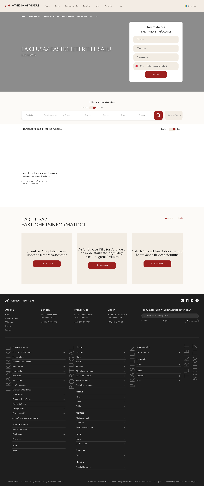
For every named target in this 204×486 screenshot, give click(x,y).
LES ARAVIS (82, 17)
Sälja (57, 6)
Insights (86, 6)
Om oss (8, 315)
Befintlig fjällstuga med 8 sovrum (39, 173)
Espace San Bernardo (21, 362)
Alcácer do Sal (82, 418)
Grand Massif (18, 413)
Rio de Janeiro (143, 348)
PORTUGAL (72, 367)
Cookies (24, 482)
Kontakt (108, 6)
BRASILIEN (133, 366)
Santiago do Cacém (84, 427)
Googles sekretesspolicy (164, 482)
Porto (78, 434)
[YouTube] (197, 300)
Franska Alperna (20, 348)
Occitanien (17, 434)
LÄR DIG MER (47, 264)
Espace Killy (17, 395)
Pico (78, 455)
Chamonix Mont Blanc (22, 390)
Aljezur (79, 397)
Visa (172, 129)
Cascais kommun (83, 376)
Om (97, 6)
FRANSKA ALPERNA (65, 17)
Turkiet (187, 346)
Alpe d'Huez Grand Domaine (25, 418)
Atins (138, 364)
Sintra (78, 362)
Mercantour (17, 367)
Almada (79, 367)
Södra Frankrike (20, 425)
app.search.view (92, 107)
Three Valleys (18, 357)
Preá (138, 381)
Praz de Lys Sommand (22, 352)
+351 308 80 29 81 (82, 322)
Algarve (79, 392)
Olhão (78, 406)
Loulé (78, 402)
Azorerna (80, 451)
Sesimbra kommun (84, 385)
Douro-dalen (81, 444)
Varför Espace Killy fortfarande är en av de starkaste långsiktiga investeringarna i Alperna (102, 253)
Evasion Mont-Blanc (21, 399)
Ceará (139, 371)
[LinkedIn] (192, 300)
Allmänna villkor (12, 482)
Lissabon (80, 348)
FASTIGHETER (35, 17)
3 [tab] (170, 218)
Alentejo (80, 413)
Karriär (8, 330)
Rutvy (100, 108)
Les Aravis (17, 371)
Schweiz (196, 346)
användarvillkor (186, 482)
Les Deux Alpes (19, 385)
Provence (16, 439)
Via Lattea (17, 381)
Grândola (80, 423)
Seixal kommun (83, 381)
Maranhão (141, 359)
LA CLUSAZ (95, 17)
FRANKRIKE (49, 17)
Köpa (47, 6)
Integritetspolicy (37, 482)
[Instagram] (182, 300)
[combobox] (140, 66)
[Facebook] (187, 300)
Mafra (78, 357)
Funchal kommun (83, 467)
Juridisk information (55, 482)
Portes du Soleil (19, 404)
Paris (14, 446)
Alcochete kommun (84, 371)
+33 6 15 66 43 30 (115, 322)
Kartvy (84, 108)
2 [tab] (168, 218)
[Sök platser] (121, 6)
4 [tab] (172, 218)
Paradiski (16, 376)
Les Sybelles (18, 409)
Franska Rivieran (19, 430)
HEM (23, 17)
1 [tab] (166, 218)
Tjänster (9, 322)
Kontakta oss (11, 319)
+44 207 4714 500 (49, 322)
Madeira (80, 462)
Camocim (140, 376)
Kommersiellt (71, 6)
